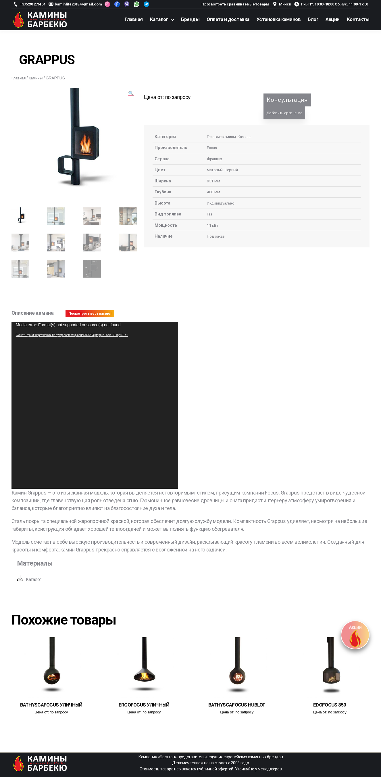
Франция (215, 158)
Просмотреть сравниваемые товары (235, 4)
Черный (233, 169)
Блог (313, 19)
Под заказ (217, 236)
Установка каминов (279, 19)
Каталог (159, 19)
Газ (210, 214)
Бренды (190, 19)
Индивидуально (222, 203)
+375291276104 (32, 4)
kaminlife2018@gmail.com (78, 4)
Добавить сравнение (284, 113)
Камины (38, 78)
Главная (134, 19)
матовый (215, 169)
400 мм (213, 191)
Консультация (287, 99)
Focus (212, 147)
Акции (333, 19)
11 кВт (213, 225)
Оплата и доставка (228, 19)
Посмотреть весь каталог (89, 313)
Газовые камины (223, 136)
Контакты (358, 19)
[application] (94, 404)
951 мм (213, 181)
